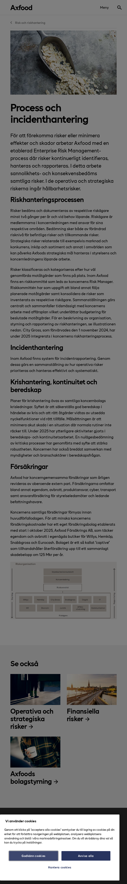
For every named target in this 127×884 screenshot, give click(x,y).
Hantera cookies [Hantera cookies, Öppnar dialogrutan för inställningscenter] (59, 867)
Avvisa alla (86, 855)
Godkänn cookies (33, 855)
